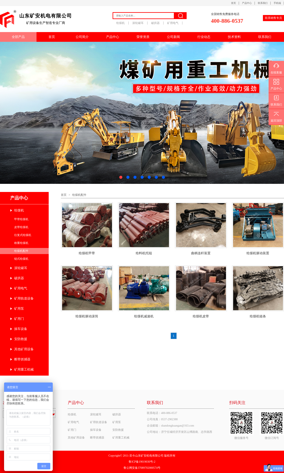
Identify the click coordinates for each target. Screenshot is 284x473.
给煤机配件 (21, 250)
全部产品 (18, 37)
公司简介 (82, 37)
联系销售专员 (273, 17)
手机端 (277, 3)
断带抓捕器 (22, 359)
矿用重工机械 (24, 369)
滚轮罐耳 (138, 23)
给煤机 (120, 23)
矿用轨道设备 (24, 298)
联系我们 (263, 3)
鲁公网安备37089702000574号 (142, 467)
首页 (233, 3)
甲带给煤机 (21, 219)
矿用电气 (173, 23)
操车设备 (20, 329)
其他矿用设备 (24, 349)
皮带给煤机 (21, 227)
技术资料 (234, 37)
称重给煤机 (21, 243)
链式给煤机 (21, 258)
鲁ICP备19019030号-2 (142, 461)
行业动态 (203, 37)
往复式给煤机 (22, 235)
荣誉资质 (143, 37)
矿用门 (19, 318)
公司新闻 (173, 37)
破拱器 (155, 23)
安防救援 (20, 339)
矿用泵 (19, 308)
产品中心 (247, 3)
